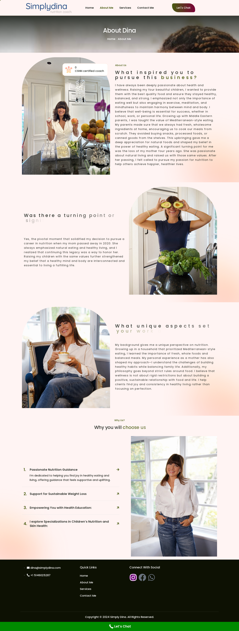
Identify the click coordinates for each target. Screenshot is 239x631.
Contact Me (145, 8)
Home (89, 8)
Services (125, 8)
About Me (106, 8)
